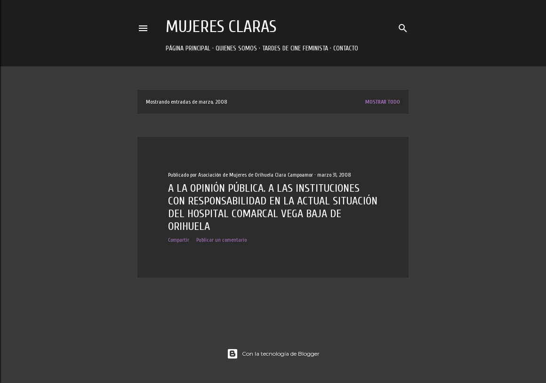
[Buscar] (403, 26)
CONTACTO (345, 48)
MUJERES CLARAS (221, 26)
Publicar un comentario (221, 239)
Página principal (188, 48)
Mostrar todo (382, 101)
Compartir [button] (178, 239)
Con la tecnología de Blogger (273, 353)
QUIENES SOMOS (236, 48)
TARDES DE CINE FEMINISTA (295, 48)
